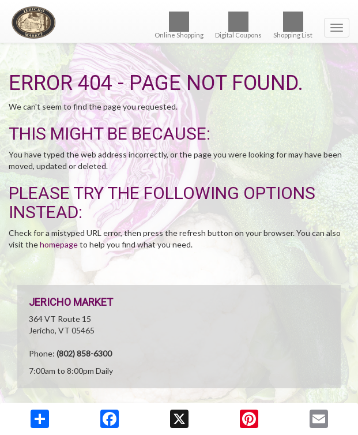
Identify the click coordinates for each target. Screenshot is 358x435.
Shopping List (292, 25)
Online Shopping (179, 25)
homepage (59, 244)
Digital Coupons (238, 25)
